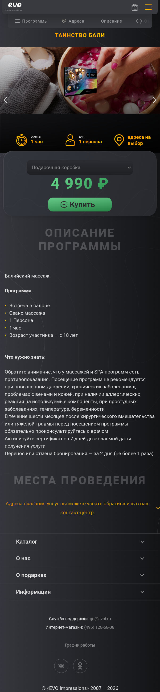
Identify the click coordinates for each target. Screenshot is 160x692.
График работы (80, 645)
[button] (154, 100)
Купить (82, 204)
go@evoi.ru (100, 618)
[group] (33, 21)
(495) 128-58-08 (99, 627)
